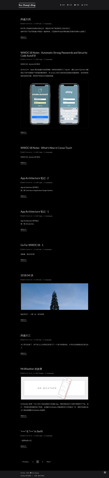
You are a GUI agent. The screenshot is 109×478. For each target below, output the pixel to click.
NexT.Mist (41, 475)
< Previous (25, 462)
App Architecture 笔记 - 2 (35, 178)
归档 (76, 5)
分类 (69, 5)
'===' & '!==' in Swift (32, 431)
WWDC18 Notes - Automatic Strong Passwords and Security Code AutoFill (54, 54)
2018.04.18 (27, 275)
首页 (62, 5)
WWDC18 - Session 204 (29, 64)
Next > (49, 462)
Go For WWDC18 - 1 (32, 245)
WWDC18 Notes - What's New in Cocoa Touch (46, 147)
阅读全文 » (24, 37)
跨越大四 (26, 19)
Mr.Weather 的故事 (31, 368)
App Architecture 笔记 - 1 (35, 211)
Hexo (23, 475)
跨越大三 (26, 335)
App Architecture (26, 187)
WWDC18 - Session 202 (29, 157)
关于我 (84, 5)
